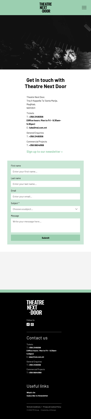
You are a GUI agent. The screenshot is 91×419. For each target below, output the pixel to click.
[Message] (45, 225)
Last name (16, 178)
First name (16, 165)
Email (13, 190)
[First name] (44, 171)
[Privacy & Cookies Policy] (52, 407)
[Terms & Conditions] (34, 407)
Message (15, 215)
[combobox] (45, 209)
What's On (31, 392)
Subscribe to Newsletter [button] (37, 395)
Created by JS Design (48, 410)
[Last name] (44, 184)
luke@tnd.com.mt (38, 127)
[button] (46, 151)
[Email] (44, 196)
